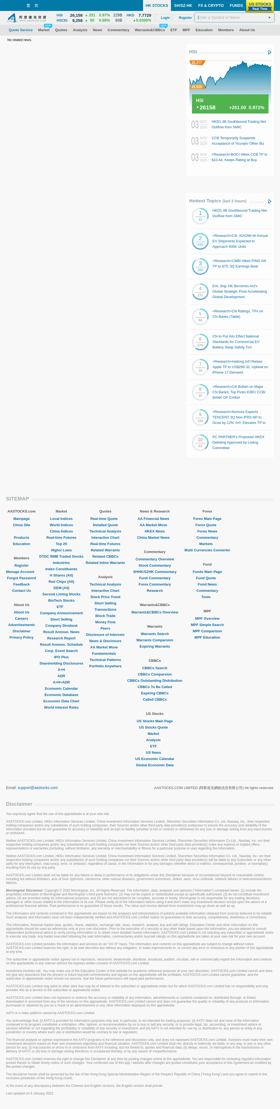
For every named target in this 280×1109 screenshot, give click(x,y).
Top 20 (61, 544)
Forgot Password (21, 578)
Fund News (207, 584)
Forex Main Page (207, 519)
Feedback (21, 584)
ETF (61, 607)
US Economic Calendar (154, 759)
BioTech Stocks (61, 600)
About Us (22, 612)
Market (155, 734)
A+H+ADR (61, 682)
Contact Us (21, 591)
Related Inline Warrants (105, 563)
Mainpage (21, 519)
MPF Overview (207, 618)
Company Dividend (61, 626)
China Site (21, 525)
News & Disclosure (105, 641)
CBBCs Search (154, 668)
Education (21, 544)
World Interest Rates (61, 707)
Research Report (61, 638)
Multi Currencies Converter (207, 550)
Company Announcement (61, 613)
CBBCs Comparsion (155, 674)
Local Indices (61, 519)
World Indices (61, 525)
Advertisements (21, 625)
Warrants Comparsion (154, 640)
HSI (193, 51)
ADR (61, 676)
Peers (105, 628)
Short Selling (61, 619)
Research (155, 591)
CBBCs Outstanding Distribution (154, 681)
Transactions (105, 609)
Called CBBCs (155, 699)
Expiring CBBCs (154, 693)
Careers (21, 618)
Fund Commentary (155, 578)
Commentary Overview (155, 559)
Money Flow (105, 622)
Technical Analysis (105, 531)
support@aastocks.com (38, 787)
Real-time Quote (106, 519)
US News (155, 752)
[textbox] (234, 17)
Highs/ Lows (61, 550)
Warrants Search (155, 634)
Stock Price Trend (105, 597)
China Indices (61, 531)
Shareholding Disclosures (61, 663)
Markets (207, 544)
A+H (61, 670)
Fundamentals (105, 653)
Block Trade (105, 616)
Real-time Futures (61, 537)
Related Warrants (105, 550)
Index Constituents (61, 569)
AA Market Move (105, 647)
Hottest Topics (217, 200)
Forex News (207, 531)
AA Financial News (155, 519)
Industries (61, 563)
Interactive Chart (105, 537)
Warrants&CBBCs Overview (154, 612)
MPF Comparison (207, 631)
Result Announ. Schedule (61, 644)
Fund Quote (207, 578)
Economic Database (61, 695)
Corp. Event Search (61, 651)
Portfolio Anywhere (105, 666)
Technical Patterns (105, 660)
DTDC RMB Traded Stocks (61, 556)
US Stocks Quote (154, 727)
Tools (207, 597)
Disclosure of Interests (105, 635)
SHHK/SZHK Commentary (155, 572)
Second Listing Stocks (61, 594)
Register (21, 565)
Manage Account (21, 572)
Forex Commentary (155, 584)
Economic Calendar (61, 688)
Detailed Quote (105, 525)
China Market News (154, 537)
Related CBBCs (105, 556)
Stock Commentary (155, 565)
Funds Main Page (207, 572)
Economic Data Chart (61, 701)
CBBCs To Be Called (155, 687)
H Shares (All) (61, 575)
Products (21, 537)
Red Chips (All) (61, 582)
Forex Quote (207, 525)
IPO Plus (61, 657)
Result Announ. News (61, 632)
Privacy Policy (22, 637)
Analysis (154, 740)
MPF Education (207, 637)
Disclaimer (22, 631)
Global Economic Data (155, 765)
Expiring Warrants (154, 646)
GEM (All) (61, 588)
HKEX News (155, 531)
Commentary (207, 537)
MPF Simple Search (207, 625)
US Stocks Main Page (155, 721)
